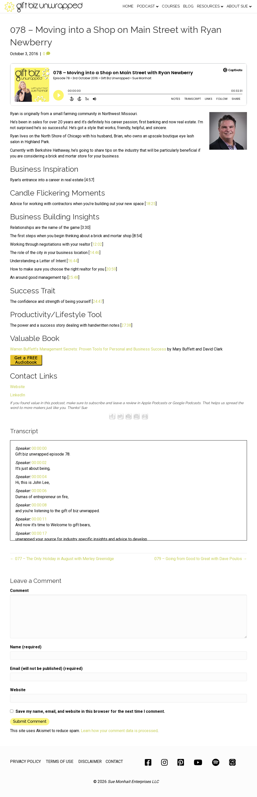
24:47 (98, 301)
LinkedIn (17, 395)
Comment (19, 590)
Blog (188, 6)
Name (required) (25, 647)
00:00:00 (39, 448)
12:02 (97, 244)
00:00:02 (39, 462)
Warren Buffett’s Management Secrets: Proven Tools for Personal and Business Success (88, 349)
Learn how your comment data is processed (119, 730)
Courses (171, 6)
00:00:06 (39, 490)
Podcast (146, 6)
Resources (208, 6)
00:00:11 (39, 519)
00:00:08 (39, 505)
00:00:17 (39, 533)
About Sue (237, 6)
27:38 (126, 325)
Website (17, 386)
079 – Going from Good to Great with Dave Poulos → (200, 558)
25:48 (73, 277)
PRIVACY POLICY (25, 761)
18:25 (151, 203)
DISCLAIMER (90, 761)
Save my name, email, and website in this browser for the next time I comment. (90, 711)
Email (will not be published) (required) (46, 668)
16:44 (73, 260)
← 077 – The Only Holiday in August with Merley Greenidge (62, 558)
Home (128, 6)
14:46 (94, 252)
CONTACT (114, 761)
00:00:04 (39, 476)
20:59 (111, 269)
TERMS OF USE (59, 761)
